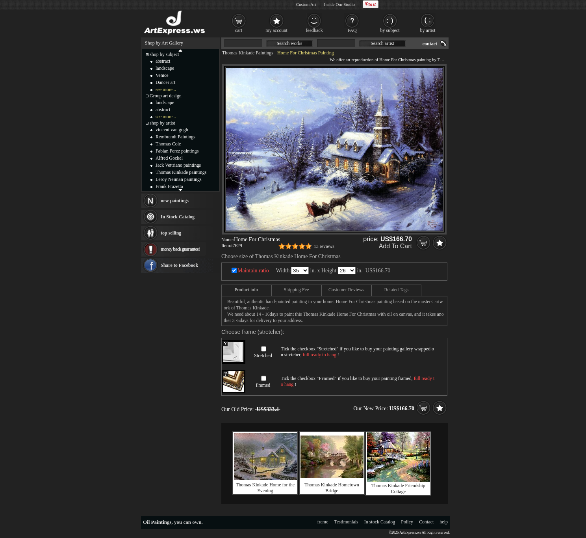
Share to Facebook (179, 265)
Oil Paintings (157, 522)
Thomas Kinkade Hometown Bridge (331, 487)
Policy (407, 522)
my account (276, 30)
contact (430, 44)
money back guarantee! (180, 249)
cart (238, 30)
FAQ (351, 30)
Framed (263, 385)
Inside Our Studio (339, 4)
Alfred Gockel (169, 158)
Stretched (263, 355)
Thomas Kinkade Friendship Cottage (398, 488)
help (444, 522)
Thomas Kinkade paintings (181, 172)
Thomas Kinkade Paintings (247, 53)
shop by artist (162, 123)
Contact (426, 522)
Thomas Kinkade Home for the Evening (265, 487)
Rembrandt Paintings (175, 137)
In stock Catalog (379, 522)
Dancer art (165, 82)
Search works (289, 43)
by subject (390, 30)
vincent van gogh (172, 129)
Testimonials (346, 522)
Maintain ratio (253, 271)
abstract (163, 61)
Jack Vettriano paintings (178, 165)
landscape (165, 68)
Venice (162, 75)
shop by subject (164, 54)
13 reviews (324, 246)
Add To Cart (395, 246)
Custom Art (306, 4)
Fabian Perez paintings (177, 151)
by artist (428, 30)
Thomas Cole (168, 144)
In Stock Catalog (178, 217)
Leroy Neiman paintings (179, 179)
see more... (166, 89)
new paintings (175, 200)
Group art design (166, 96)
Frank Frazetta (169, 186)
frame (322, 522)
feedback (314, 30)
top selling (171, 233)
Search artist (382, 43)
